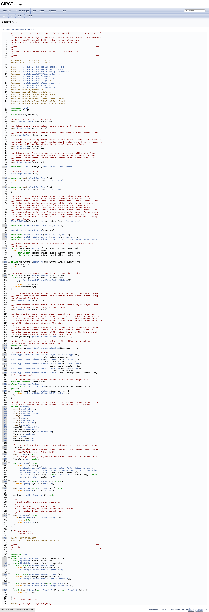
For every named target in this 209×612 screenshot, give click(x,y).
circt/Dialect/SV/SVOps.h (36, 80)
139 (4, 345)
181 (4, 441)
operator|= (38, 262)
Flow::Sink (54, 189)
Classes (53, 11)
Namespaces (39, 11)
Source (53, 167)
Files (65, 11)
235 (4, 563)
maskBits (25, 425)
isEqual (31, 590)
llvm (24, 554)
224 (4, 538)
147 (4, 364)
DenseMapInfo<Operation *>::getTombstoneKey (44, 579)
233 (4, 558)
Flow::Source (55, 180)
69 (4, 187)
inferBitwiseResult (34, 359)
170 (4, 416)
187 (4, 454)
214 (4, 515)
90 (4, 234)
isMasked (23, 436)
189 (4, 459)
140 (4, 348)
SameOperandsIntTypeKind (31, 384)
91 (4, 237)
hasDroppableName (26, 121)
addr (47, 234)
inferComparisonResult (35, 368)
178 (4, 434)
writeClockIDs (44, 432)
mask (72, 237)
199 (4, 481)
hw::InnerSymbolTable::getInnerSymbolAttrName (43, 280)
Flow (26, 167)
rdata (70, 239)
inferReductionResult (35, 373)
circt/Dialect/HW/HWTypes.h (37, 76)
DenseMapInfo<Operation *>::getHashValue (46, 585)
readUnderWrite (31, 427)
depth (24, 418)
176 (4, 429)
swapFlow (21, 173)
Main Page (7, 11)
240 (4, 574)
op (27, 459)
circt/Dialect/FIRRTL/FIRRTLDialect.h (42, 69)
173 (4, 422)
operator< (24, 481)
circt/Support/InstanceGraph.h (38, 87)
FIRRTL (29, 16)
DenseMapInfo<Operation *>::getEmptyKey (41, 570)
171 (4, 418)
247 (4, 590)
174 (4, 425)
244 (4, 583)
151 (4, 373)
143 (4, 354)
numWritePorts (28, 411)
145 (4, 359)
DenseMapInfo (26, 558)
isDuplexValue (24, 162)
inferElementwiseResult (36, 364)
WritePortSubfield (33, 237)
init (32, 438)
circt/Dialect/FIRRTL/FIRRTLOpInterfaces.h (45, 71)
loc (25, 447)
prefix (29, 441)
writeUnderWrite (32, 429)
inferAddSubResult (33, 354)
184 (4, 447)
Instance (47, 225)
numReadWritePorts (31, 413)
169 (4, 413)
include (4, 16)
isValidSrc (33, 178)
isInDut (23, 454)
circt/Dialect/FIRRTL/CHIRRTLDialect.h (43, 67)
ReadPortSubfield (33, 234)
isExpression (23, 128)
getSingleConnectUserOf (43, 336)
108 (4, 275)
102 (4, 262)
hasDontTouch (23, 300)
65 (4, 178)
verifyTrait (43, 391)
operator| (36, 248)
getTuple (23, 463)
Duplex (68, 167)
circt (12, 16)
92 (4, 239)
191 (4, 463)
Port (38, 225)
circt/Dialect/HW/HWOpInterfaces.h (41, 74)
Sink (61, 167)
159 (4, 391)
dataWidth (26, 416)
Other (57, 225)
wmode (78, 239)
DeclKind (28, 225)
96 (4, 248)
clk (58, 234)
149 (4, 368)
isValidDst (33, 187)
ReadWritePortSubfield (35, 239)
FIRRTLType (16, 354)
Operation (25, 560)
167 (4, 409)
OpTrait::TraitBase (36, 386)
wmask (94, 239)
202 (4, 488)
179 (4, 436)
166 (4, 407)
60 (4, 167)
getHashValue (38, 583)
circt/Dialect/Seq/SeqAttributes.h (41, 83)
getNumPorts (25, 135)
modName (30, 434)
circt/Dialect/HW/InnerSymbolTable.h (42, 78)
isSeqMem (23, 515)
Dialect (20, 16)
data (64, 234)
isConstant (22, 146)
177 (4, 432)
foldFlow (21, 221)
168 (4, 411)
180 (4, 438)
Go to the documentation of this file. (18, 30)
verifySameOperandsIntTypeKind (43, 348)
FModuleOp (25, 563)
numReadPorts (28, 409)
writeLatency (28, 422)
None (45, 167)
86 (4, 225)
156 (4, 384)
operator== (24, 488)
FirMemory (24, 407)
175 (4, 427)
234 (4, 560)
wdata (86, 239)
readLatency (27, 420)
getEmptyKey (47, 565)
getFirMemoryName (35, 495)
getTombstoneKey (49, 574)
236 (4, 565)
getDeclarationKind (31, 230)
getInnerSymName (39, 275)
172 (4, 420)
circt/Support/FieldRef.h (36, 85)
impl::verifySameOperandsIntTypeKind (43, 393)
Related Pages (22, 11)
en (53, 234)
